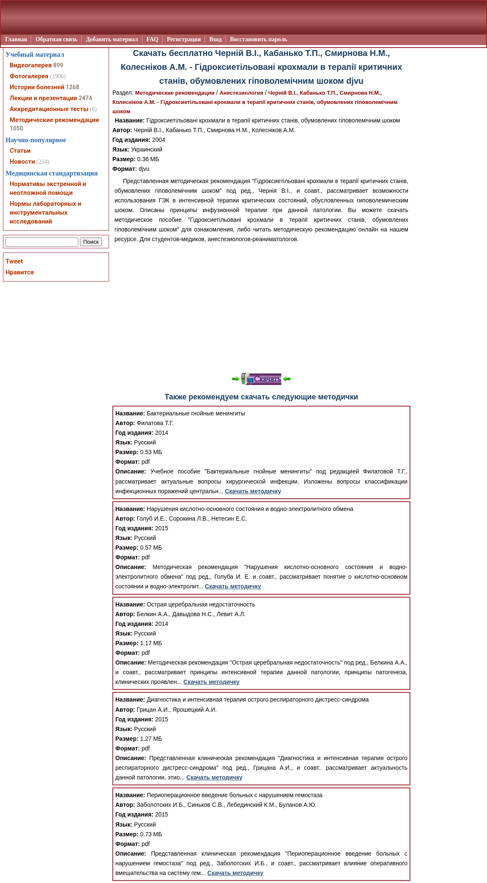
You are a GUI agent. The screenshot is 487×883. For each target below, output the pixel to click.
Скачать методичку (253, 491)
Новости (22, 161)
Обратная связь (56, 39)
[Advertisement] (261, 307)
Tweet (14, 261)
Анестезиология (241, 93)
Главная (16, 39)
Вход (215, 39)
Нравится (19, 272)
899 (58, 65)
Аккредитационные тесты (49, 109)
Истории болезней (37, 87)
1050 (16, 128)
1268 (72, 87)
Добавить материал (112, 39)
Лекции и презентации (43, 98)
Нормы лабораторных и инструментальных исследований (45, 212)
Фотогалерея (29, 76)
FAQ (152, 39)
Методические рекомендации (175, 93)
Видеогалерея (31, 65)
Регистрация (184, 39)
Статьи (20, 150)
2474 (85, 98)
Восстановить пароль (258, 39)
